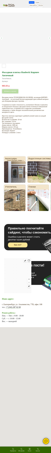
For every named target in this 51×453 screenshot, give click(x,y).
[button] (17, 245)
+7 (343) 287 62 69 (13, 307)
